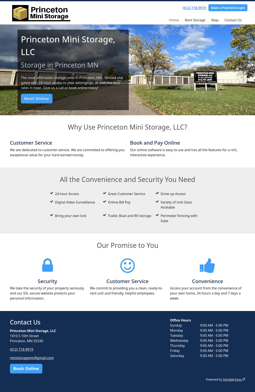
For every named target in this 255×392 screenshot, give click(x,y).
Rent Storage (195, 20)
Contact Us (233, 20)
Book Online (26, 368)
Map (214, 20)
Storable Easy (234, 379)
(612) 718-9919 (194, 7)
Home (174, 20)
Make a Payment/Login (228, 8)
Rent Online (36, 98)
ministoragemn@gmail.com (32, 357)
